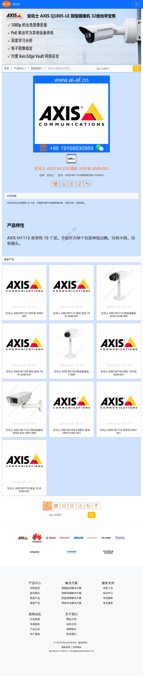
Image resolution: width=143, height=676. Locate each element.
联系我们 (71, 634)
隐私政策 (66, 647)
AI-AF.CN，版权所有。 (78, 642)
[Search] (113, 68)
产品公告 (35, 629)
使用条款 (77, 647)
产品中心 (19, 68)
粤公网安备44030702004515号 (82, 651)
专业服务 (108, 598)
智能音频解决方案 (71, 593)
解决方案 (71, 583)
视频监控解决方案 (71, 588)
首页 (6, 68)
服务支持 (108, 583)
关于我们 (71, 614)
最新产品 (35, 603)
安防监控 (36, 68)
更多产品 (9, 259)
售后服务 (108, 603)
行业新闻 (35, 619)
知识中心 (108, 593)
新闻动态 (35, 614)
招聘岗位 (71, 629)
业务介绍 (71, 624)
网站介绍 (71, 619)
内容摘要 (12, 196)
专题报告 (35, 624)
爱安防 (11, 4)
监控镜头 (35, 593)
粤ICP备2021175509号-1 (58, 651)
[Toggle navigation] (136, 4)
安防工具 (108, 588)
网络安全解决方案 (71, 603)
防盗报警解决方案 (71, 598)
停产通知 (35, 634)
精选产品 (35, 598)
